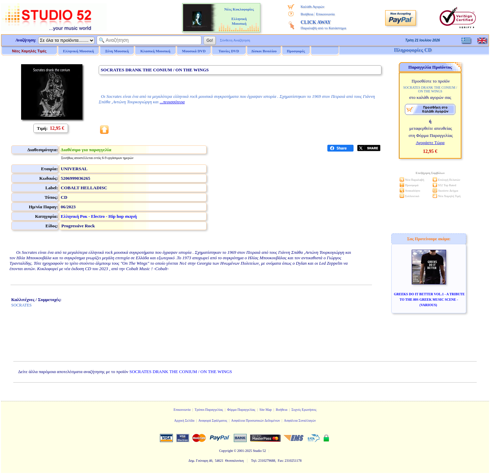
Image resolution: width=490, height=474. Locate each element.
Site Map (265, 409)
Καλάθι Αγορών (312, 6)
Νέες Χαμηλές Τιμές (29, 51)
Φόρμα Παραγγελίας (241, 409)
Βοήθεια (306, 14)
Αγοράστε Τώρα (430, 142)
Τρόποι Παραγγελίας (209, 409)
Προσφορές (296, 51)
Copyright (226, 451)
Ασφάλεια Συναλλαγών (300, 420)
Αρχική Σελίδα (184, 420)
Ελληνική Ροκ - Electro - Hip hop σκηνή (99, 216)
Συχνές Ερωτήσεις (303, 409)
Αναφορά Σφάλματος (212, 420)
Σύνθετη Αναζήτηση (235, 40)
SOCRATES (21, 305)
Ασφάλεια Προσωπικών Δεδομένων (255, 420)
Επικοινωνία (325, 14)
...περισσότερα (172, 101)
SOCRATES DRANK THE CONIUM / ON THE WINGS (180, 371)
